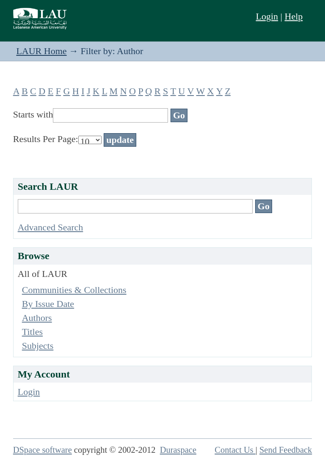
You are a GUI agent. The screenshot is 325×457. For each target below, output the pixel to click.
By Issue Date (48, 303)
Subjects (38, 345)
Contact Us (235, 449)
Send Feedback (285, 449)
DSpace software (42, 449)
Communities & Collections (74, 290)
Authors (37, 317)
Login (267, 16)
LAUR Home (41, 51)
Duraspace (178, 449)
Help (294, 16)
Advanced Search (50, 227)
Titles (32, 331)
